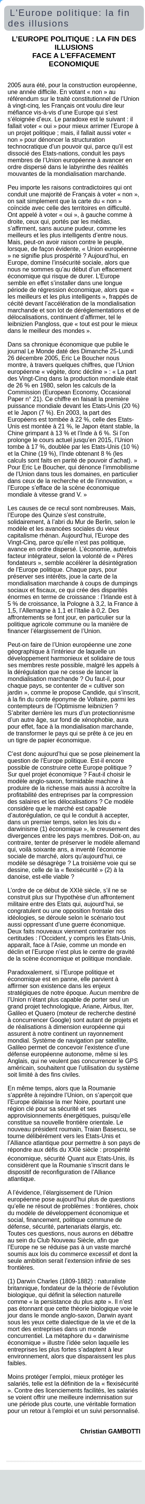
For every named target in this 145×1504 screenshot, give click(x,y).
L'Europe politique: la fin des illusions (69, 18)
